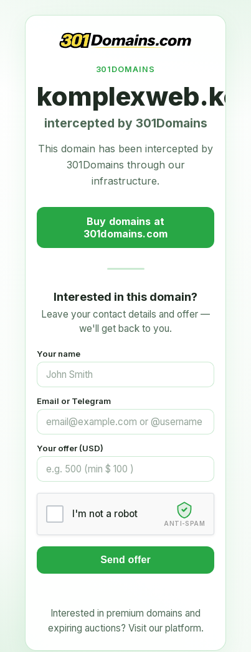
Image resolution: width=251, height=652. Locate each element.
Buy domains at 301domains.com (125, 227)
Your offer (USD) (70, 448)
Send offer (125, 559)
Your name (58, 354)
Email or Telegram (74, 401)
